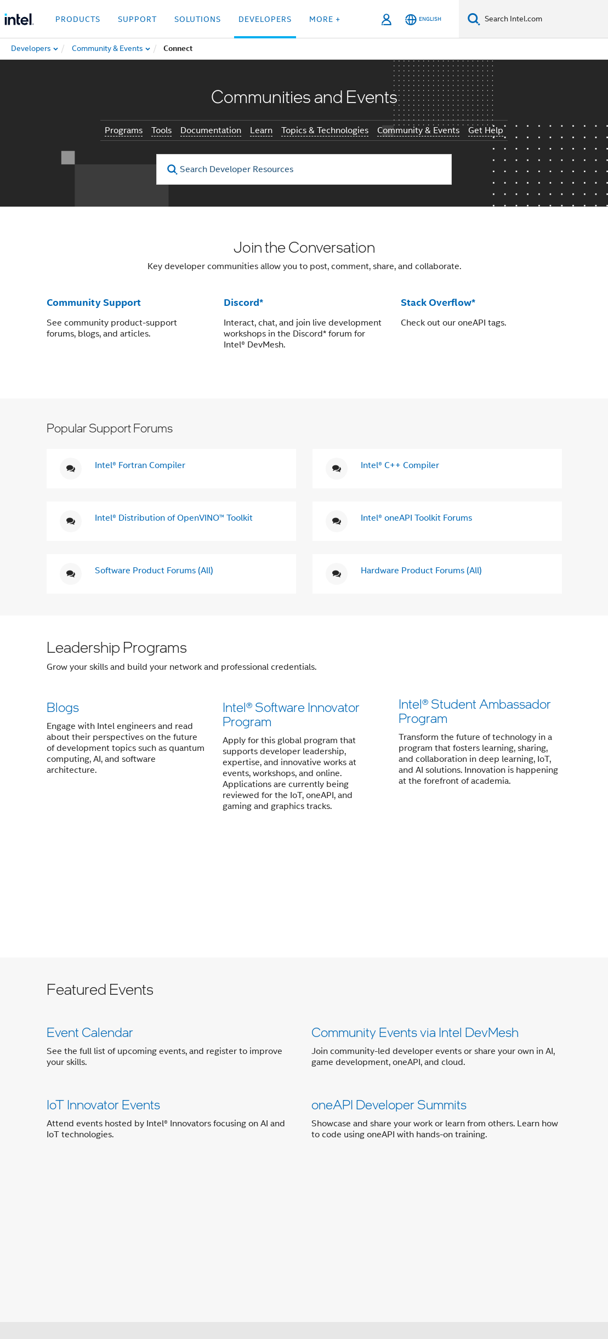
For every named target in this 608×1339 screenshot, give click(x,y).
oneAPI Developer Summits (389, 998)
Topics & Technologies (324, 130)
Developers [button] (265, 19)
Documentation (210, 130)
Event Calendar (90, 923)
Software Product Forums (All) (154, 570)
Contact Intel (243, 1146)
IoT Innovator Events (103, 998)
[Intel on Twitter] (161, 1207)
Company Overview (168, 1146)
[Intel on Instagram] (243, 1207)
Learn (261, 130)
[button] (304, 732)
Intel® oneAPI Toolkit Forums (416, 517)
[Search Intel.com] (544, 19)
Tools (161, 130)
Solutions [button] (197, 19)
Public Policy (200, 1167)
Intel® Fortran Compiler (140, 465)
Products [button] (77, 19)
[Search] (474, 19)
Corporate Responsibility (469, 1146)
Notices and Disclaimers (209, 1290)
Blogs (63, 706)
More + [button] (324, 19)
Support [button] (137, 19)
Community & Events (418, 130)
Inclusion (147, 1167)
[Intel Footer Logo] (68, 1225)
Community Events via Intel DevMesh (415, 923)
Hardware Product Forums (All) (421, 570)
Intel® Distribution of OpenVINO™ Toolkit (174, 517)
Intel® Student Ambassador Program (475, 714)
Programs (124, 130)
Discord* (243, 302)
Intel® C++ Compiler (400, 465)
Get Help (485, 130)
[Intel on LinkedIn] (189, 1207)
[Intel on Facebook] (135, 1207)
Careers (394, 1146)
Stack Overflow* (438, 302)
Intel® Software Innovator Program (291, 714)
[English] (423, 19)
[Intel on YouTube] (216, 1207)
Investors (350, 1146)
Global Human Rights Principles (259, 1299)
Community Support (94, 302)
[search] (172, 169)
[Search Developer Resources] (304, 169)
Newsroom (301, 1146)
